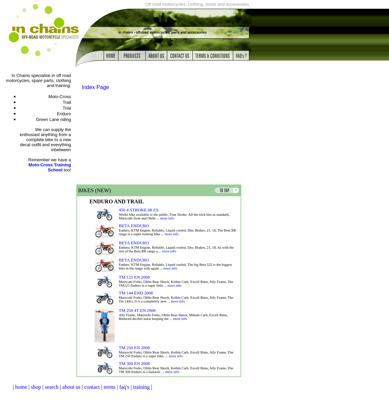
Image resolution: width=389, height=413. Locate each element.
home (21, 387)
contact (92, 387)
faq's (124, 387)
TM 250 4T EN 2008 (137, 310)
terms (110, 387)
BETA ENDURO (134, 225)
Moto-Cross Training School (50, 167)
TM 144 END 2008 (136, 292)
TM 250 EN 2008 (134, 347)
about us (71, 387)
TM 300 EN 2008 (134, 363)
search (52, 387)
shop (36, 387)
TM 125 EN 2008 (134, 277)
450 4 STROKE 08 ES (138, 209)
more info (167, 218)
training (141, 387)
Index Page (95, 87)
